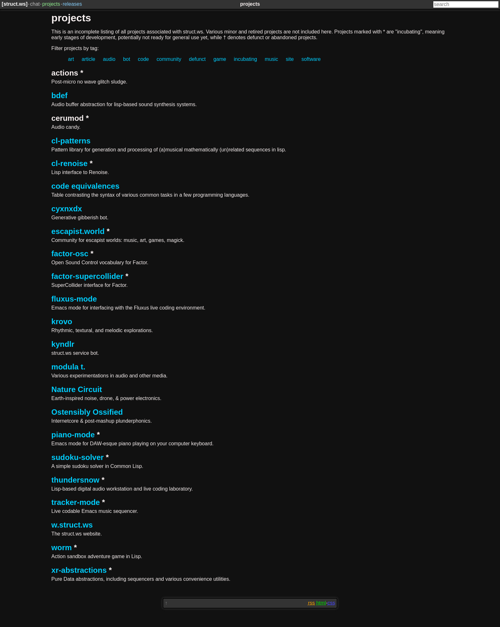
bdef (59, 95)
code (143, 59)
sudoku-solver (77, 457)
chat (35, 4)
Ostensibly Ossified (87, 412)
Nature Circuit (76, 389)
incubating (245, 59)
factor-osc (69, 253)
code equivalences (85, 186)
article (88, 59)
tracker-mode (75, 502)
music (271, 59)
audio (109, 59)
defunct (197, 59)
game (219, 59)
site (290, 59)
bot (126, 59)
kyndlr (62, 344)
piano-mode (73, 434)
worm (61, 547)
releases (72, 4)
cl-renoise (69, 163)
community (169, 59)
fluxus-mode (74, 299)
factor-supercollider (87, 276)
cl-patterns (71, 140)
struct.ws (15, 4)
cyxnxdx (66, 208)
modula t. (68, 366)
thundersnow (75, 480)
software (310, 59)
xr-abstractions (79, 570)
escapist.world (78, 231)
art (71, 59)
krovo (61, 321)
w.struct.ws (72, 525)
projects (51, 4)
